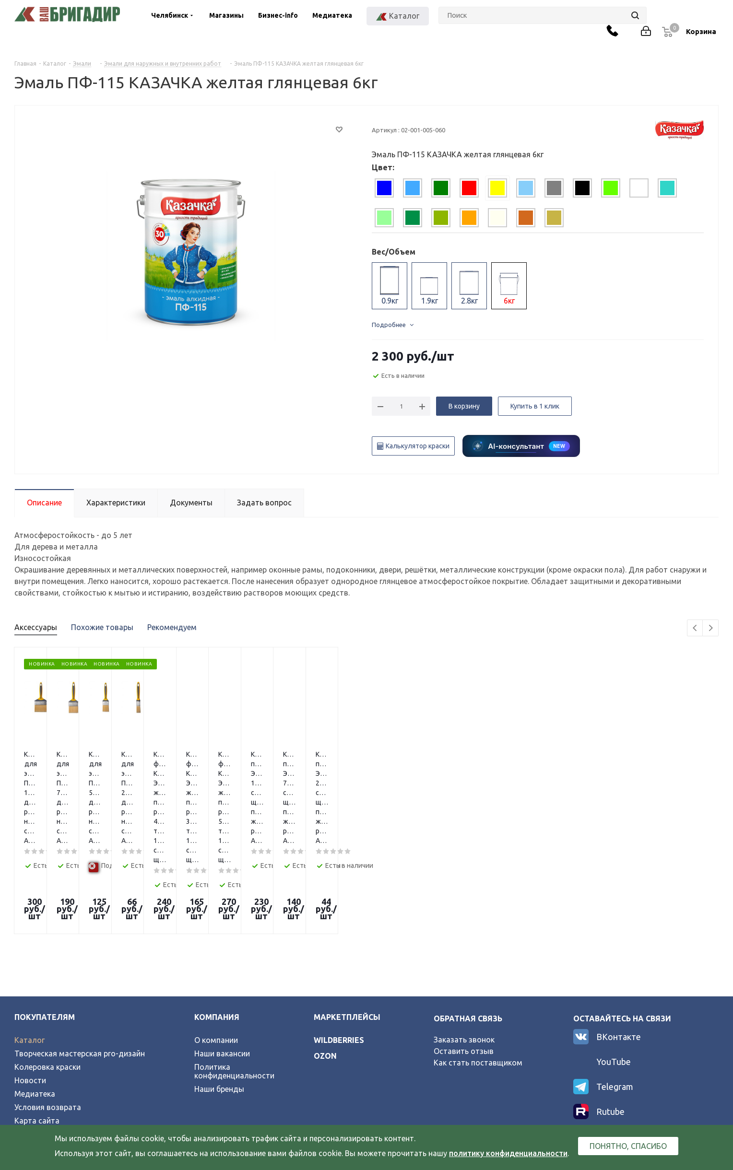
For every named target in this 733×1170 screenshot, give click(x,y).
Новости (30, 979)
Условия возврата (47, 1006)
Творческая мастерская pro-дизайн (79, 952)
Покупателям (44, 916)
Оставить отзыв (464, 950)
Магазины (226, 15)
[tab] (384, 188)
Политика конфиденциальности (234, 970)
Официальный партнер (56, 1033)
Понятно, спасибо (628, 1146)
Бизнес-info (278, 15)
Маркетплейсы (347, 916)
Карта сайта (36, 1020)
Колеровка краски (47, 966)
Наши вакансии (222, 952)
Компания (216, 916)
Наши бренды (219, 988)
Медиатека (332, 15)
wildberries (339, 939)
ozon (325, 955)
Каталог (29, 939)
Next (711, 628)
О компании (216, 939)
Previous (695, 628)
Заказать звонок (464, 939)
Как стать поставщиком (478, 962)
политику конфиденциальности (508, 1153)
